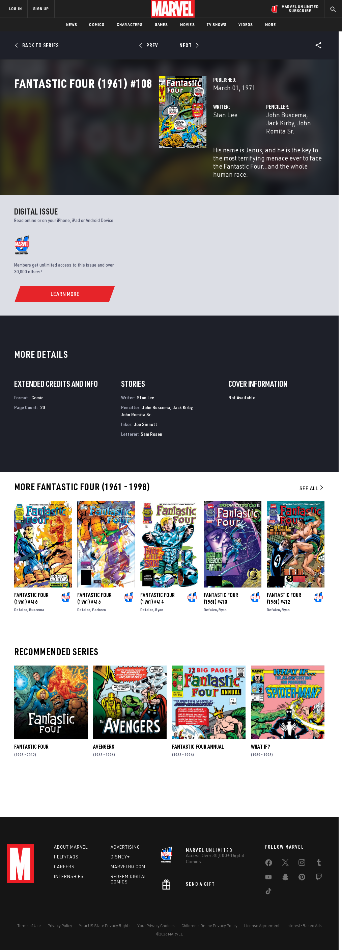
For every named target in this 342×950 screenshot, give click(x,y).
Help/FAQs (66, 856)
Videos (245, 24)
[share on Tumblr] (318, 863)
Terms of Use (29, 925)
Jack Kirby (273, 144)
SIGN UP (41, 8)
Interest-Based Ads (304, 925)
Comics (96, 24)
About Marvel (71, 847)
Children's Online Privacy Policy (209, 925)
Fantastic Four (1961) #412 (284, 634)
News (71, 24)
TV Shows (217, 24)
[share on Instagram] (301, 863)
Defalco (20, 645)
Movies (187, 24)
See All (312, 523)
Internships (69, 876)
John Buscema (236, 144)
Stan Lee (124, 144)
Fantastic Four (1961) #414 (157, 634)
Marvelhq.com (128, 866)
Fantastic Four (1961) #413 (221, 634)
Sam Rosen (151, 469)
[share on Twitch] (318, 878)
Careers (64, 866)
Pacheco (99, 645)
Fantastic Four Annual (198, 782)
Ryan (159, 645)
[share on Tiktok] (268, 892)
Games (161, 24)
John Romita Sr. (136, 449)
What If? (260, 782)
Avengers (103, 782)
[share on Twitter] (285, 863)
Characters (130, 24)
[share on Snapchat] (285, 878)
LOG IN (15, 8)
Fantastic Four (31, 782)
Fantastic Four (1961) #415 (94, 634)
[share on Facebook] (268, 864)
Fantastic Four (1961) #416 (31, 634)
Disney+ (120, 856)
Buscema (36, 645)
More (270, 24)
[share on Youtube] (268, 878)
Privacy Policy (60, 925)
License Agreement (262, 925)
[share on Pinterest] (301, 878)
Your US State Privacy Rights (105, 925)
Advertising (125, 847)
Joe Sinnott (145, 459)
